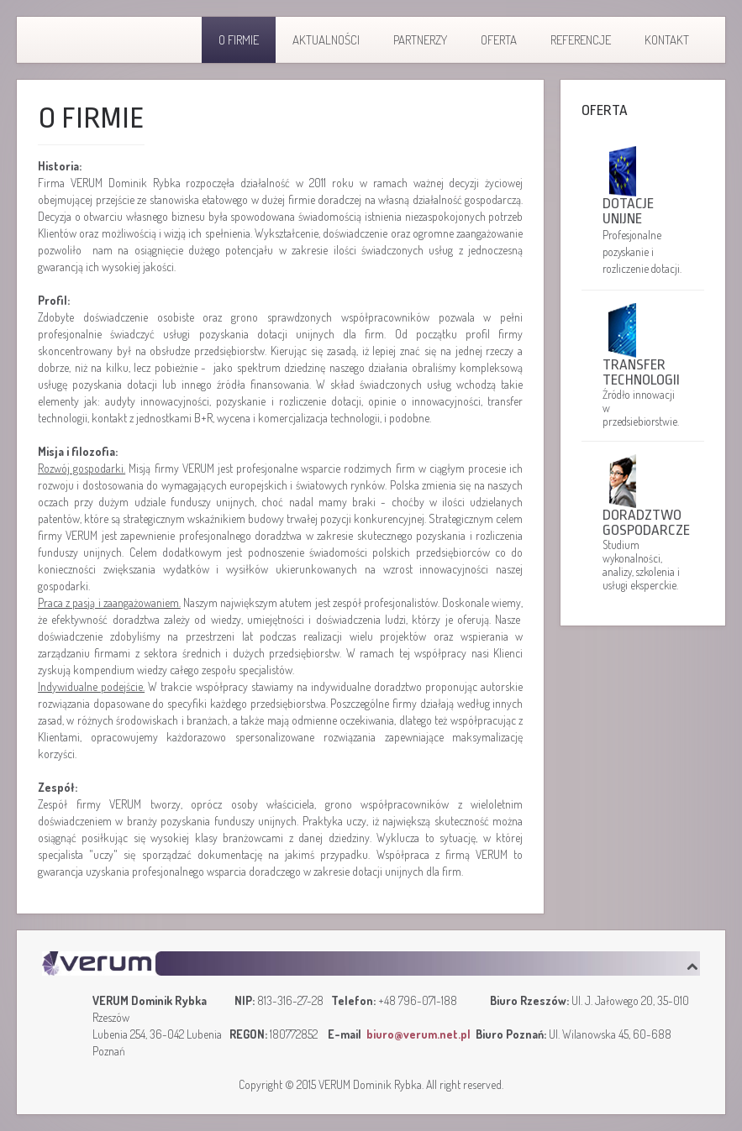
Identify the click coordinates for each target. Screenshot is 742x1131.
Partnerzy (420, 40)
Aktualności (326, 40)
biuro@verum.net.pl (418, 1034)
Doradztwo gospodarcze (643, 522)
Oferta (499, 40)
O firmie (238, 40)
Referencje (580, 40)
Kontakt (667, 40)
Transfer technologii (641, 372)
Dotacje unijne (628, 211)
